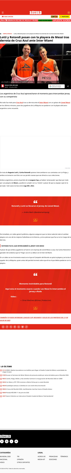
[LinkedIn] (18, 327)
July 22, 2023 (35, 216)
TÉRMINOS (64, 456)
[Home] (0, 33)
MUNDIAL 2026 (5, 456)
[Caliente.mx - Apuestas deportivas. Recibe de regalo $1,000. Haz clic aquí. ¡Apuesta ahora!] (35, 20)
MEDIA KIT (41, 459)
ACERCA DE (41, 456)
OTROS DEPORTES (23, 462)
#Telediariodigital (25, 296)
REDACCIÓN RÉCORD (11, 85)
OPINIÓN (20, 459)
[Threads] (14, 327)
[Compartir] (68, 86)
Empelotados (7, 33)
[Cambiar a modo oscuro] (68, 12)
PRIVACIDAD (53, 456)
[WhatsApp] (3, 327)
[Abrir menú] (3, 13)
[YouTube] (16, 441)
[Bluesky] (22, 327)
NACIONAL (3, 459)
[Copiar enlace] (26, 327)
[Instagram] (7, 441)
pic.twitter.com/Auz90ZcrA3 (47, 296)
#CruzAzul (35, 278)
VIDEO (2, 462)
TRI (18, 456)
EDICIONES (53, 459)
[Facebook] (7, 327)
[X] (11, 327)
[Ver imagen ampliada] (35, 63)
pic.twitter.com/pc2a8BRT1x (35, 208)
